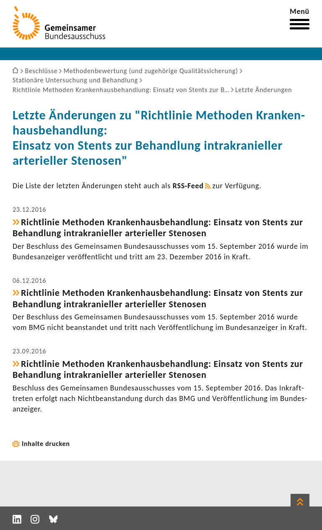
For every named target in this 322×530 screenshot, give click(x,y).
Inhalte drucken (46, 444)
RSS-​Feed (188, 185)
